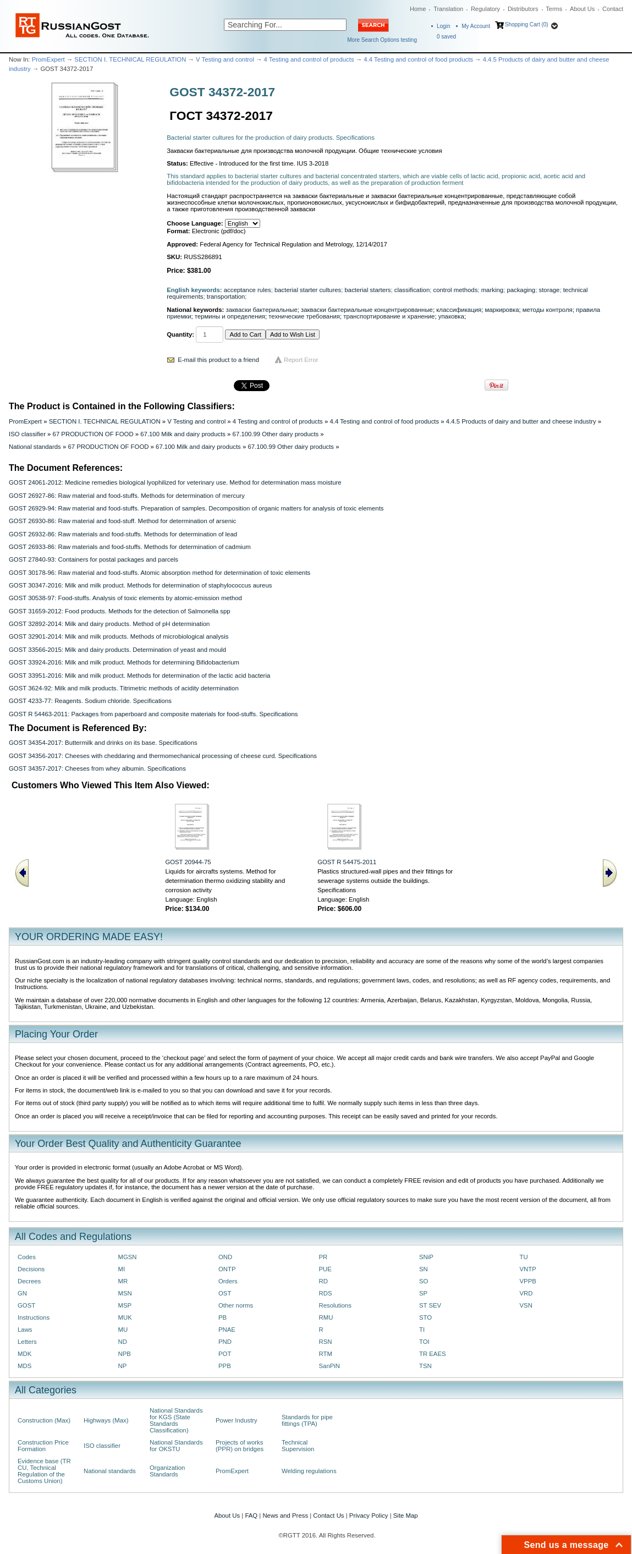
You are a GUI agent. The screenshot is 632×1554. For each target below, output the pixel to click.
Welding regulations (309, 1471)
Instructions (34, 1317)
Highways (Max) (106, 1420)
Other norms (235, 1305)
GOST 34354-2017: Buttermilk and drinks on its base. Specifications (103, 742)
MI (121, 1269)
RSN (325, 1341)
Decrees (29, 1281)
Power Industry (236, 1420)
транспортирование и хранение (389, 316)
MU (123, 1329)
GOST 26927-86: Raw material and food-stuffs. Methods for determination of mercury (127, 495)
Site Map (405, 1515)
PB (222, 1317)
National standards (35, 446)
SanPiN (329, 1366)
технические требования (304, 316)
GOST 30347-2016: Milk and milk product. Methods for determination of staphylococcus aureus (140, 585)
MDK (24, 1353)
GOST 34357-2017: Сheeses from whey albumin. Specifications (97, 768)
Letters (27, 1341)
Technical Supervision (298, 1445)
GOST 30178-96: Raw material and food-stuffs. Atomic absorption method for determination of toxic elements (159, 572)
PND (225, 1341)
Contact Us (328, 1515)
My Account (475, 26)
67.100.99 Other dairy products (276, 434)
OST (224, 1293)
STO (425, 1317)
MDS (24, 1366)
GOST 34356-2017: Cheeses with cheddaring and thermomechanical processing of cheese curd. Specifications (163, 756)
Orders (228, 1281)
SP (423, 1293)
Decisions (31, 1269)
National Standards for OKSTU (176, 1445)
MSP (125, 1305)
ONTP (227, 1269)
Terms (554, 9)
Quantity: (180, 334)
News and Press (285, 1515)
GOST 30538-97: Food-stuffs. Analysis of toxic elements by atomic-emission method (125, 598)
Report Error (301, 359)
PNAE (226, 1329)
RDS (325, 1293)
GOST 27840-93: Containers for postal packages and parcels (93, 559)
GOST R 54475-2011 (346, 862)
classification (412, 290)
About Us (582, 9)
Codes (27, 1257)
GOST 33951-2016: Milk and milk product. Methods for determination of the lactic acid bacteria (139, 675)
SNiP (426, 1257)
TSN (425, 1366)
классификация (458, 309)
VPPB (528, 1281)
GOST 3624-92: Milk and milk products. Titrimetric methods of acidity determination (124, 688)
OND (225, 1257)
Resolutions (335, 1305)
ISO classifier (27, 434)
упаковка (451, 316)
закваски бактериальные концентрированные (367, 309)
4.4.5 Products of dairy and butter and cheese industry (521, 421)
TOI (424, 1341)
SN (423, 1269)
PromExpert (48, 59)
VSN (526, 1305)
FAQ (251, 1515)
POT (224, 1353)
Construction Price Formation (43, 1445)
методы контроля (548, 309)
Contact (612, 9)
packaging (521, 290)
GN (22, 1293)
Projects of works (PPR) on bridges (239, 1445)
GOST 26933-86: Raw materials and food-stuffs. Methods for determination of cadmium (130, 546)
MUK (125, 1317)
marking (492, 290)
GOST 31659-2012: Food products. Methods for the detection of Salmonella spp (119, 611)
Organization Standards (167, 1471)
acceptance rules (247, 290)
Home (418, 9)
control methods (455, 290)
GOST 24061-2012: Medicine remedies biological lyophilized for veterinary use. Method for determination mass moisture (175, 482)
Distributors (523, 9)
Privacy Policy (368, 1515)
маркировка (502, 309)
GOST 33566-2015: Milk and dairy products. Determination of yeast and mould (117, 649)
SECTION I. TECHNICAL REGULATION (130, 59)
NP (122, 1366)
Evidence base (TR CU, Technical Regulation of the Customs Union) (44, 1471)
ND (122, 1341)
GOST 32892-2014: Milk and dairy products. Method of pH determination (109, 623)
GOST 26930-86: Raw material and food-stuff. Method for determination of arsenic (122, 521)
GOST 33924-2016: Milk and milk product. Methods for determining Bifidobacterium (124, 662)
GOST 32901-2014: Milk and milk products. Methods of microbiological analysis (118, 636)
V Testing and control (225, 59)
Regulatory (485, 9)
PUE (325, 1269)
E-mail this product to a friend (218, 359)
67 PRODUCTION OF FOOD (93, 434)
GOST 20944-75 (188, 862)
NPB (124, 1353)
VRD (526, 1293)
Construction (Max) (44, 1420)
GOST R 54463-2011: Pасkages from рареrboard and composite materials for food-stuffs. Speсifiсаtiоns (153, 714)
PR (323, 1257)
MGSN (127, 1257)
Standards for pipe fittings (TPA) (307, 1420)
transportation (226, 296)
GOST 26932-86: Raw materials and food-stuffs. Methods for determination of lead (123, 534)
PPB (224, 1366)
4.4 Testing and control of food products (418, 59)
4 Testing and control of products (309, 59)
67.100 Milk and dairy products (183, 434)
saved (446, 37)
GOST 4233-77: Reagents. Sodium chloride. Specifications (90, 701)
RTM (325, 1353)
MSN (125, 1293)
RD (323, 1281)
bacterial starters (368, 290)
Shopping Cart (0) (526, 24)
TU (524, 1257)
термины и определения (230, 316)
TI (422, 1329)
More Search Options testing (382, 40)
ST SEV (430, 1305)
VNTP (528, 1269)
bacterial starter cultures (307, 290)
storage (548, 290)
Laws (25, 1329)
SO (423, 1281)
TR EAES (432, 1353)
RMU (326, 1317)
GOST (26, 1305)
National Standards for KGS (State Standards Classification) (176, 1420)
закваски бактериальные (262, 309)
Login (443, 26)
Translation (448, 9)
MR (123, 1281)
